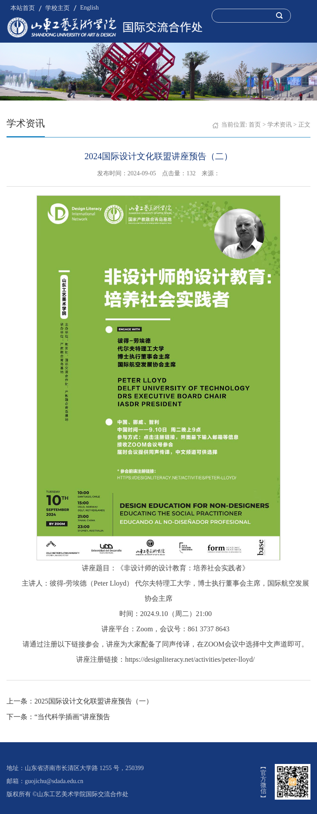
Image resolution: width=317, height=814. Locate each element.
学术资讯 (279, 124)
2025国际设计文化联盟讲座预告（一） (93, 701)
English (89, 7)
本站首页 (22, 8)
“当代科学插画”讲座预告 (72, 716)
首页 (255, 124)
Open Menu (306, 15)
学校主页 (57, 8)
